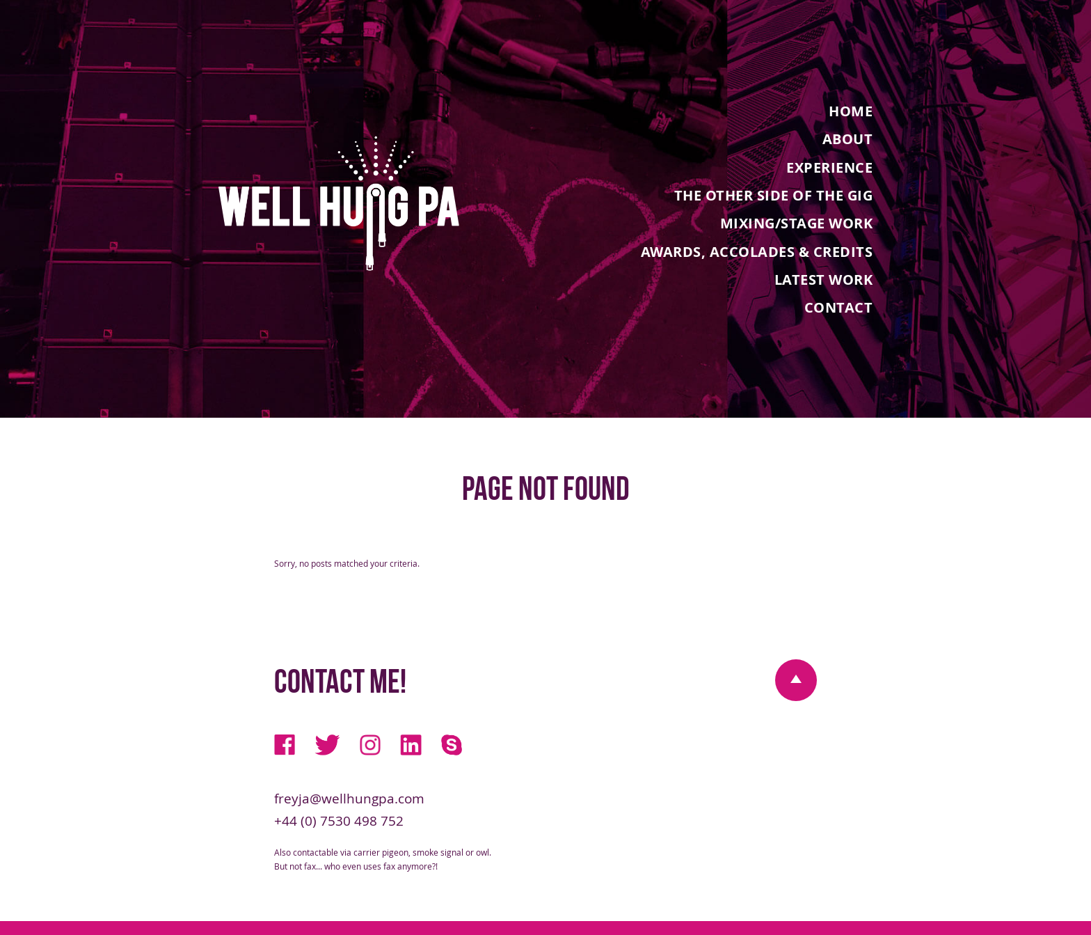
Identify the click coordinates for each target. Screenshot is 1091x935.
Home (851, 110)
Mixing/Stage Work (796, 223)
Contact (838, 307)
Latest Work (823, 279)
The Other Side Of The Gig (773, 195)
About (847, 138)
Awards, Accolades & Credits (757, 250)
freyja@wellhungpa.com (349, 798)
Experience (829, 166)
